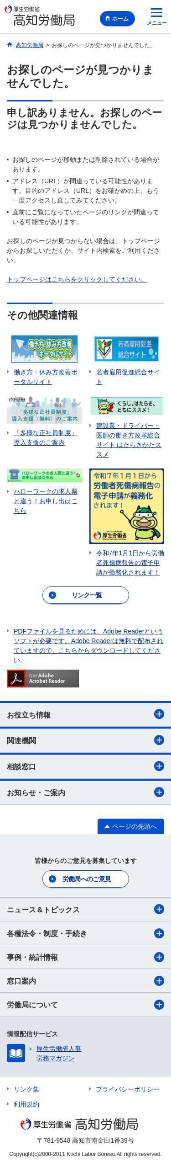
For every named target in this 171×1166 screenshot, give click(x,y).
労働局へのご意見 (86, 879)
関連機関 (85, 740)
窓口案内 (85, 981)
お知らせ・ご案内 (85, 792)
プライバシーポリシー (128, 1089)
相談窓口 (85, 766)
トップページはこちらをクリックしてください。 (77, 279)
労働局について (85, 1005)
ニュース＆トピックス (85, 909)
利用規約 (26, 1104)
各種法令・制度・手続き (85, 933)
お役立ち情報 (85, 714)
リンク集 (26, 1089)
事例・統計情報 (85, 957)
